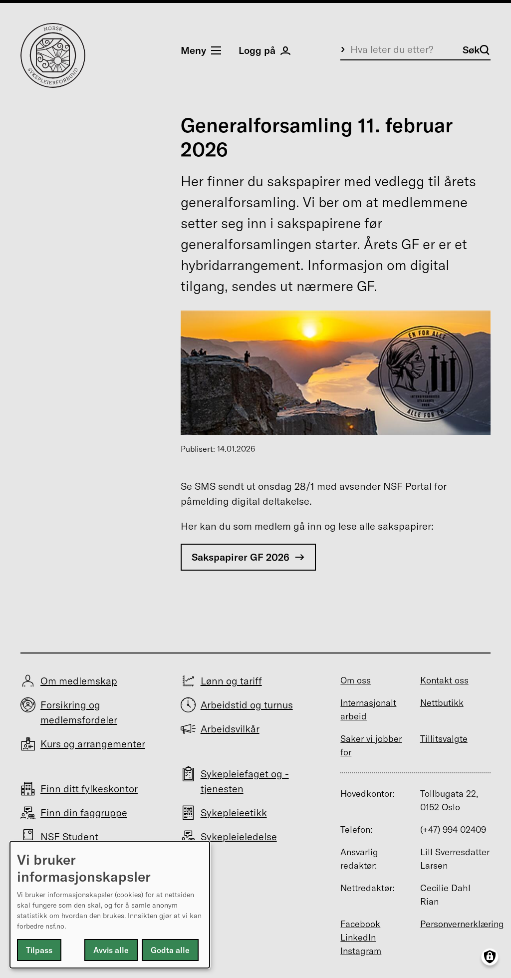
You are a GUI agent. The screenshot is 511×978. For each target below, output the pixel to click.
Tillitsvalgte (444, 738)
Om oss (355, 680)
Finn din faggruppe (83, 812)
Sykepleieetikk (234, 812)
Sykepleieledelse (239, 836)
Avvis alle (111, 950)
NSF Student (69, 836)
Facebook (360, 924)
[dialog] (110, 904)
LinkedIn (358, 937)
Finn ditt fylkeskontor (89, 788)
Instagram (360, 951)
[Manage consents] (490, 957)
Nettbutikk (442, 702)
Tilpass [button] (39, 950)
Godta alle (170, 950)
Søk (476, 49)
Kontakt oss (444, 680)
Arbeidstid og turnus (247, 704)
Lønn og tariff (231, 680)
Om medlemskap (78, 680)
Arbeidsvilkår (230, 728)
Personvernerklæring (462, 924)
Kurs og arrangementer (92, 743)
